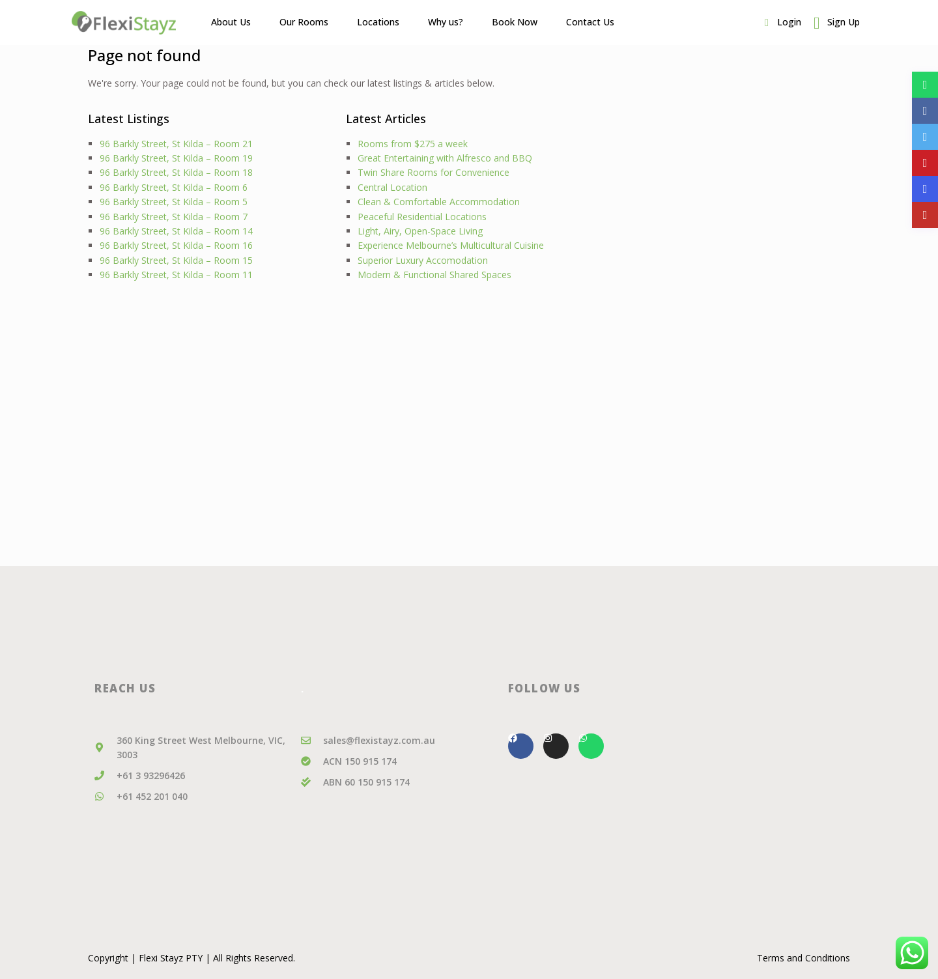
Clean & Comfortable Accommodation (439, 201)
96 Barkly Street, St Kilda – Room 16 (176, 245)
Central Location (392, 187)
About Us (231, 22)
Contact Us (590, 22)
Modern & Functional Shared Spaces (434, 274)
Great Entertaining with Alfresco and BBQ (445, 158)
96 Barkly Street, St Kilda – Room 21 (176, 143)
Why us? (445, 22)
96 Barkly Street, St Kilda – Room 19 (176, 158)
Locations (378, 22)
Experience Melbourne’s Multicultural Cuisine (451, 245)
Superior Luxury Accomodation (423, 260)
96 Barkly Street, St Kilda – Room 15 (176, 260)
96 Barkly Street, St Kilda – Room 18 (176, 172)
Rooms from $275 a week (413, 143)
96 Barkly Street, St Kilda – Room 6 (174, 187)
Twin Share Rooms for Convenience (433, 172)
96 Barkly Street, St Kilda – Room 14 (176, 231)
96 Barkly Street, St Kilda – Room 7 (174, 216)
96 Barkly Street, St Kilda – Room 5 (174, 201)
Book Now (514, 22)
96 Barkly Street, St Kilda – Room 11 (176, 274)
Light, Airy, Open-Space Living (420, 231)
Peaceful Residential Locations (422, 216)
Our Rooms (303, 22)
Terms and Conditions (803, 958)
